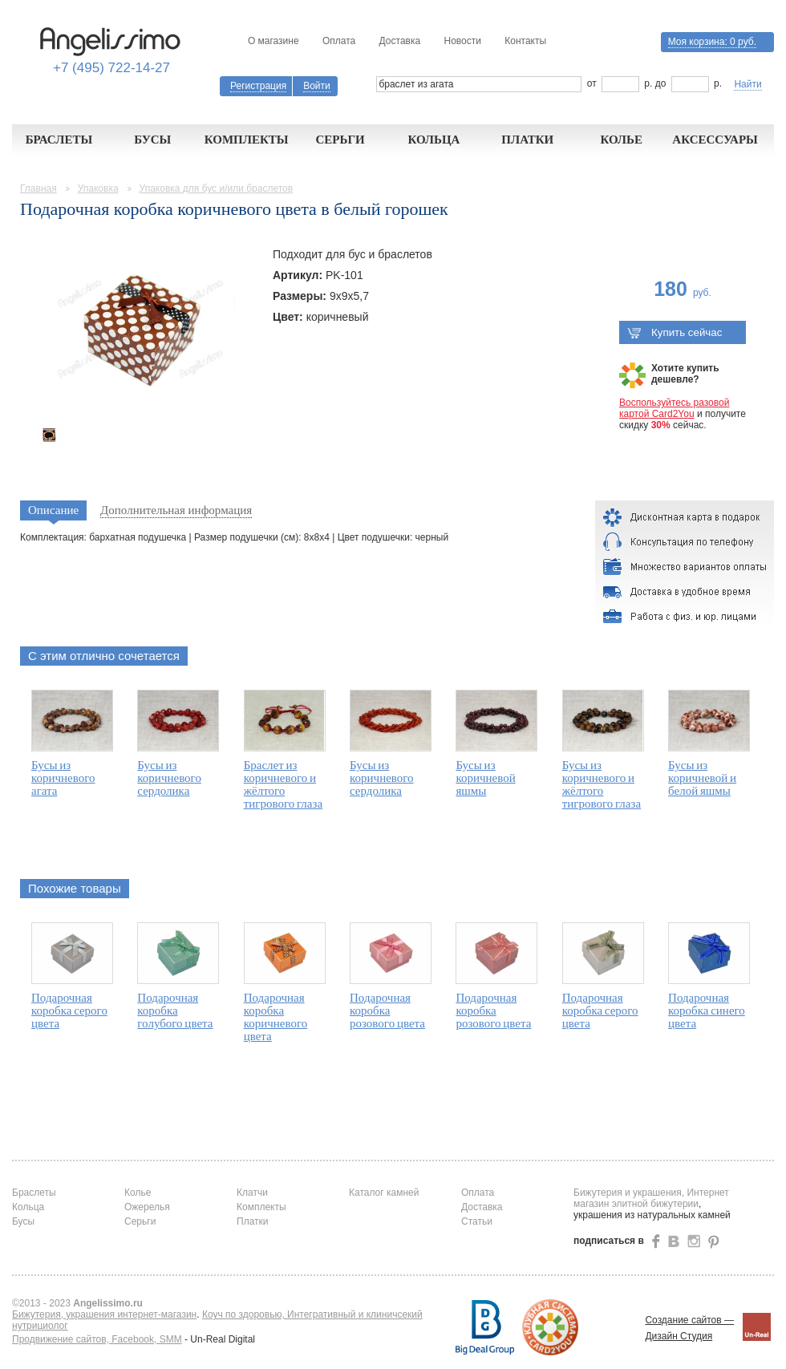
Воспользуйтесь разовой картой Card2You (674, 408)
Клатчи (252, 1192)
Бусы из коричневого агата (63, 778)
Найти (747, 84)
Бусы (152, 139)
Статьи (476, 1221)
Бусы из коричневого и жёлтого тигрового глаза (601, 784)
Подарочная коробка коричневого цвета (276, 1017)
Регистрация (258, 85)
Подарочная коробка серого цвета (69, 1010)
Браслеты (59, 139)
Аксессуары (715, 139)
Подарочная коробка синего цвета (706, 1010)
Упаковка (98, 188)
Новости (462, 41)
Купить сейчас (674, 332)
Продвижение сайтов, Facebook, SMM (97, 1339)
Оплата (338, 41)
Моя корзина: (712, 41)
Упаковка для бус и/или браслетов (217, 188)
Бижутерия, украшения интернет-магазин (104, 1314)
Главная (38, 188)
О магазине (273, 41)
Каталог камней (384, 1192)
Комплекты (247, 139)
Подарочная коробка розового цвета (387, 1010)
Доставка (400, 41)
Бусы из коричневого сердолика (169, 778)
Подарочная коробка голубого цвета (175, 1010)
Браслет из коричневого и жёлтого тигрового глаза (283, 784)
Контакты (525, 41)
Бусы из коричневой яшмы (485, 778)
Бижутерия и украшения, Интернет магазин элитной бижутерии (651, 1198)
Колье (621, 139)
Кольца (433, 139)
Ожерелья (147, 1207)
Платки (527, 139)
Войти (316, 85)
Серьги (339, 139)
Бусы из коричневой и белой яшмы (702, 778)
